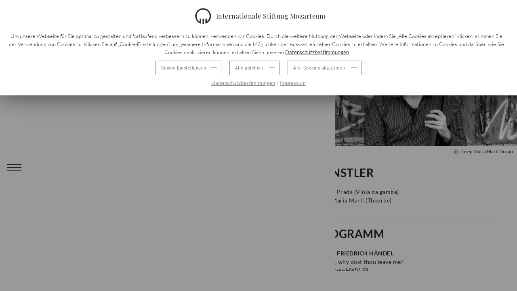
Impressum (293, 83)
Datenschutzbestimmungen (317, 52)
